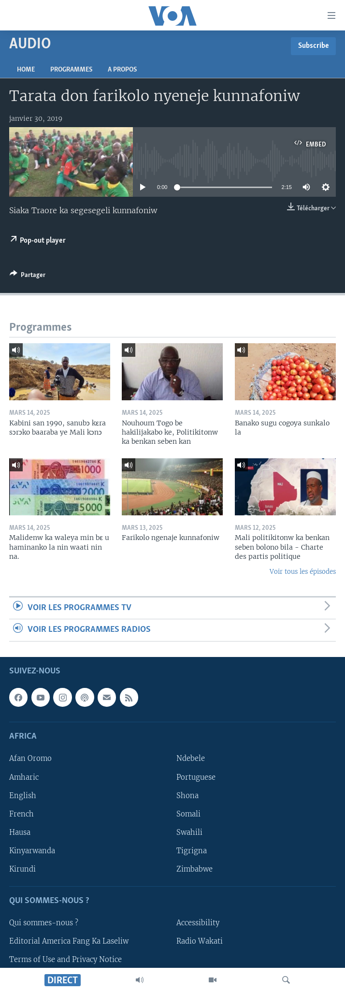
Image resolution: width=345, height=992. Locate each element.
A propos (122, 69)
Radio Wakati (199, 941)
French (21, 813)
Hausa (19, 832)
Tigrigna (191, 850)
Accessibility (197, 923)
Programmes (71, 69)
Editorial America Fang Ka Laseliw (69, 941)
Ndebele (190, 758)
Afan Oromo (30, 758)
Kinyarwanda (32, 850)
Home (26, 69)
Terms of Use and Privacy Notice (65, 959)
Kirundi (22, 868)
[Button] (27, 276)
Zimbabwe (194, 868)
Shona (187, 795)
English (22, 795)
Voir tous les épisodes (303, 572)
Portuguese (196, 777)
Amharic (24, 777)
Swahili (189, 832)
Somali (188, 813)
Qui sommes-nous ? (43, 923)
